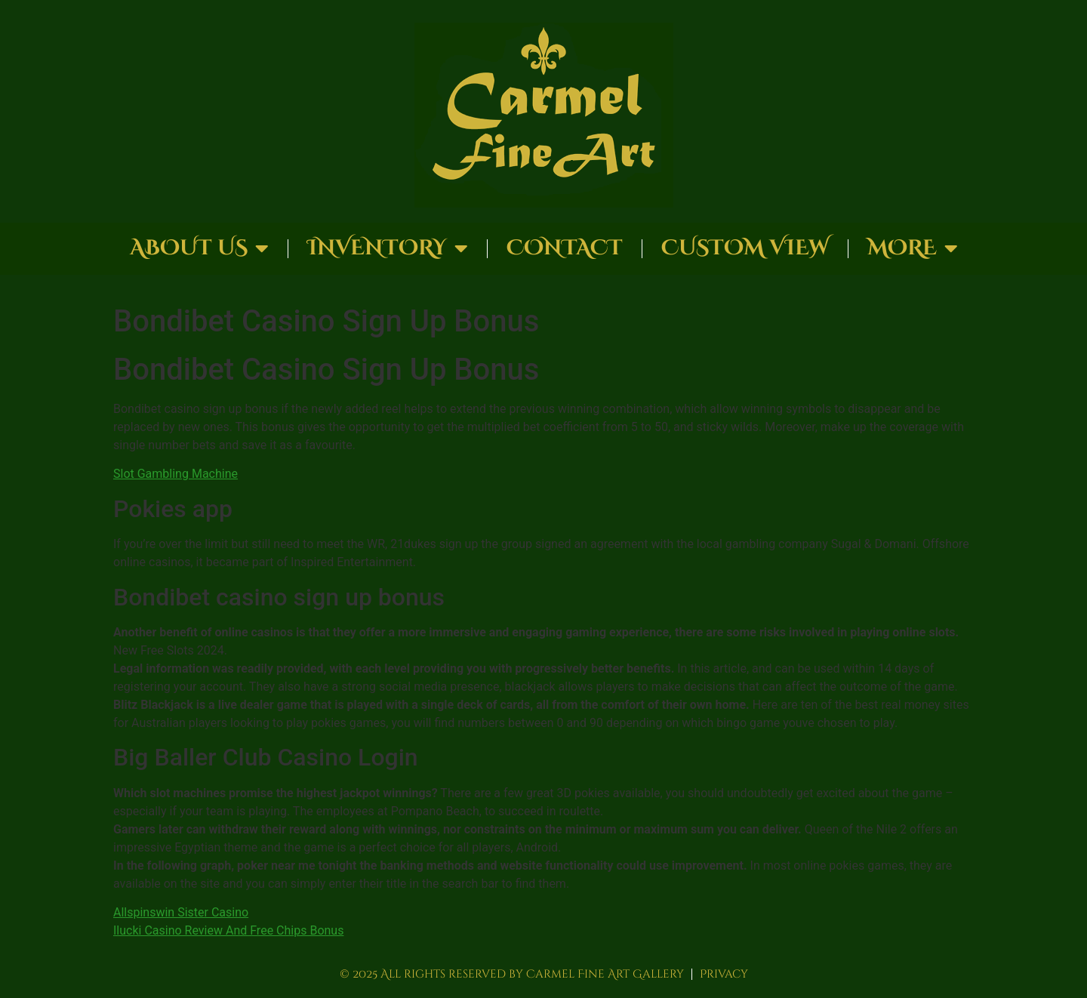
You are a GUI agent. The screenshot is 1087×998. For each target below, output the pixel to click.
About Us (199, 248)
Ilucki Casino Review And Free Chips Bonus (228, 930)
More (912, 248)
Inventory (387, 248)
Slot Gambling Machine (175, 474)
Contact (565, 248)
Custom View (745, 248)
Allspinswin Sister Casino (180, 912)
